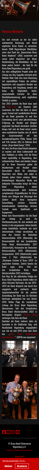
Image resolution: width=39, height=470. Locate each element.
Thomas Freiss (30, 314)
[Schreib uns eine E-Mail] (18, 431)
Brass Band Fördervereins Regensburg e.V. (19, 335)
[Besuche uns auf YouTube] (9, 431)
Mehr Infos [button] (22, 461)
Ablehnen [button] (8, 466)
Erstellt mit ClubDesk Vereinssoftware (19, 450)
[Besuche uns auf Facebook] (4, 431)
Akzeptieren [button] (22, 466)
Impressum (19, 456)
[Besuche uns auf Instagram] (13, 431)
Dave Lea (11, 106)
